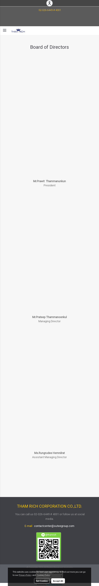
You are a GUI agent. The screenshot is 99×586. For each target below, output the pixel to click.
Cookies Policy (43, 575)
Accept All (58, 580)
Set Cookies (42, 580)
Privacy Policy (25, 575)
